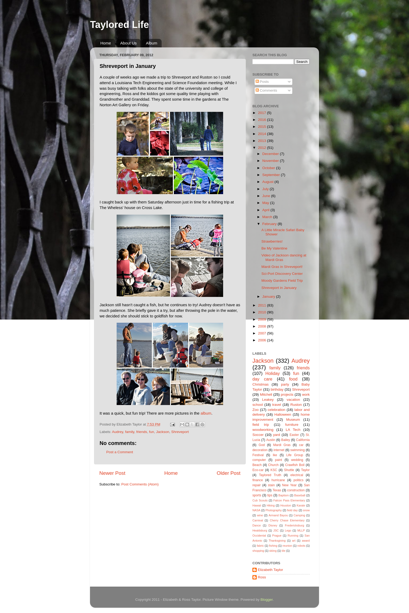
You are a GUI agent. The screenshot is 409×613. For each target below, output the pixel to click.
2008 (262, 326)
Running (293, 535)
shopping (258, 550)
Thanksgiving (277, 540)
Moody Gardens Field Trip (282, 281)
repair (256, 485)
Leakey (268, 400)
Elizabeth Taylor (270, 570)
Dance (256, 525)
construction (296, 490)
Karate (301, 505)
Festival (258, 455)
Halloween (282, 414)
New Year (289, 485)
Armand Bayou (278, 515)
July (266, 189)
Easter (294, 435)
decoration (260, 450)
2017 (262, 113)
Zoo (255, 410)
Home (105, 43)
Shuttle (289, 470)
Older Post (228, 473)
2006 (262, 340)
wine (260, 515)
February (270, 224)
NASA (256, 510)
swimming (297, 450)
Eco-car (258, 470)
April (266, 210)
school (257, 405)
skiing (273, 550)
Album (151, 43)
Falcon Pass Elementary (289, 500)
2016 (262, 120)
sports (256, 495)
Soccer (258, 435)
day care (262, 379)
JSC (276, 530)
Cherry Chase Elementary (287, 520)
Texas (277, 490)
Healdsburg (259, 530)
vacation (293, 400)
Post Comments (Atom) (140, 484)
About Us (128, 43)
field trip (260, 425)
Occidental (259, 535)
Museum (293, 420)
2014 (262, 134)
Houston (285, 505)
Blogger (266, 600)
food (293, 379)
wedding (297, 460)
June (266, 196)
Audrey (117, 432)
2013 (262, 141)
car (301, 445)
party (285, 384)
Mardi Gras (282, 445)
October (269, 168)
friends (141, 432)
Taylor (305, 470)
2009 (262, 319)
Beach (256, 465)
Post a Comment (119, 452)
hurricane (278, 480)
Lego (288, 530)
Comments (266, 90)
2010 (262, 312)
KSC (274, 470)
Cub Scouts (260, 500)
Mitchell (266, 395)
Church (273, 465)
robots (301, 545)
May (266, 203)
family (129, 432)
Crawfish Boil (294, 465)
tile (283, 550)
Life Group (294, 455)
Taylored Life (119, 24)
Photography (273, 510)
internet (278, 450)
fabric (260, 545)
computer (259, 460)
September (271, 175)
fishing (273, 545)
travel (276, 405)
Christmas (260, 384)
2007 (262, 333)
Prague (276, 535)
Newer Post (112, 473)
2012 (262, 148)
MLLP (301, 530)
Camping (299, 515)
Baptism (283, 495)
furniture (291, 425)
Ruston (296, 405)
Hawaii (256, 505)
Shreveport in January (279, 288)
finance (257, 480)
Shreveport (180, 432)
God (262, 445)
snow (306, 510)
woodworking (262, 430)
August (268, 182)
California (303, 440)
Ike (275, 455)
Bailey (285, 440)
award (306, 540)
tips (269, 495)
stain (271, 485)
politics (298, 480)
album (206, 413)
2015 (262, 127)
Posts (262, 82)
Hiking (271, 505)
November (271, 161)
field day (292, 510)
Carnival (257, 520)
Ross (262, 577)
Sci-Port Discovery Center (282, 274)
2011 (262, 305)
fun (151, 432)
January (269, 297)
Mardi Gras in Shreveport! (282, 267)
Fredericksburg (294, 525)
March (267, 217)
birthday (277, 389)
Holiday (272, 373)
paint (278, 460)
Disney (272, 525)
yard (276, 435)
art (294, 540)
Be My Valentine (274, 248)
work (306, 395)
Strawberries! (272, 241)
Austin (270, 440)
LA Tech (293, 430)
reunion (287, 545)
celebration (276, 410)
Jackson (162, 432)
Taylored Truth (270, 475)
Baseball (299, 495)
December (271, 154)
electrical (296, 475)
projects (287, 395)
